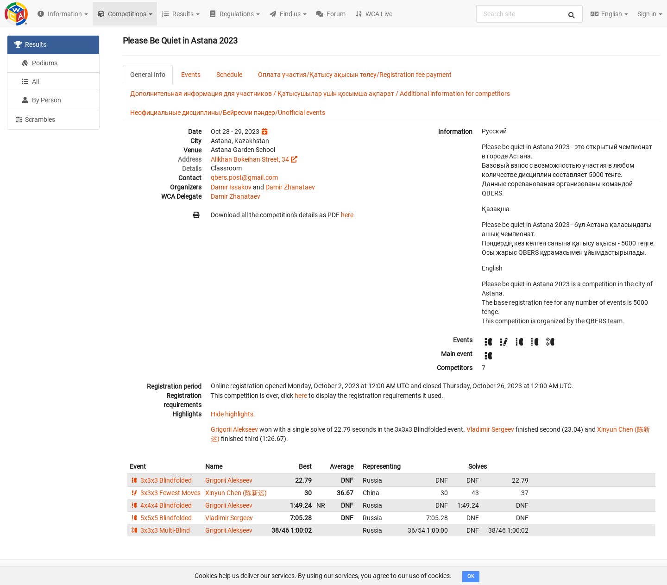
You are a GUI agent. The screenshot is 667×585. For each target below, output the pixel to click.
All (30, 81)
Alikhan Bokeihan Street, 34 (250, 159)
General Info (147, 74)
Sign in (649, 14)
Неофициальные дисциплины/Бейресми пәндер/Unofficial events (227, 112)
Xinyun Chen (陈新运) (236, 493)
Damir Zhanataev (290, 187)
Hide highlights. (233, 414)
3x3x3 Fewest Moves (165, 493)
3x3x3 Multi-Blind (160, 530)
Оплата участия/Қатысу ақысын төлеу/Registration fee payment (355, 74)
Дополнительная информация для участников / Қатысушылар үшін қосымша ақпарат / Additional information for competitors (320, 93)
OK (470, 576)
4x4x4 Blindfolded (161, 505)
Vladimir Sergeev (490, 429)
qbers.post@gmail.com (244, 177)
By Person (41, 100)
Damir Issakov (231, 187)
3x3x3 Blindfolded (161, 480)
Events (191, 74)
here (347, 215)
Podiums (39, 63)
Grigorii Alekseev (234, 429)
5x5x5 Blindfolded (161, 518)
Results (30, 44)
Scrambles (34, 119)
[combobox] (529, 14)
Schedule (229, 74)
